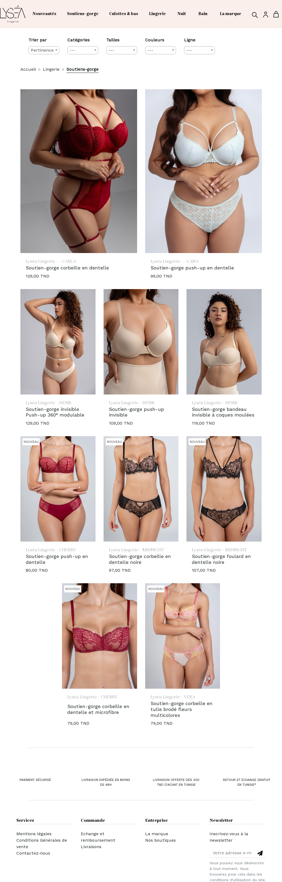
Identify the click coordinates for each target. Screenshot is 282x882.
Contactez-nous (33, 853)
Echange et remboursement (98, 837)
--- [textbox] (72, 50)
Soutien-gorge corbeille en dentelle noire (140, 559)
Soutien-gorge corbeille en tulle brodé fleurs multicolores (182, 709)
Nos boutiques (160, 840)
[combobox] (43, 50)
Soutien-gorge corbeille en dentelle (67, 268)
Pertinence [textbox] (42, 50)
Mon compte (94, 853)
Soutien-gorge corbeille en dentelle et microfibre (98, 709)
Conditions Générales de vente (41, 843)
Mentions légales (34, 833)
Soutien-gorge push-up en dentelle (192, 268)
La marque (156, 833)
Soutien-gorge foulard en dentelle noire (221, 559)
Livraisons (91, 846)
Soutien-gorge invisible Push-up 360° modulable (55, 412)
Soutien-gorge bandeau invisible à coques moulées (223, 412)
